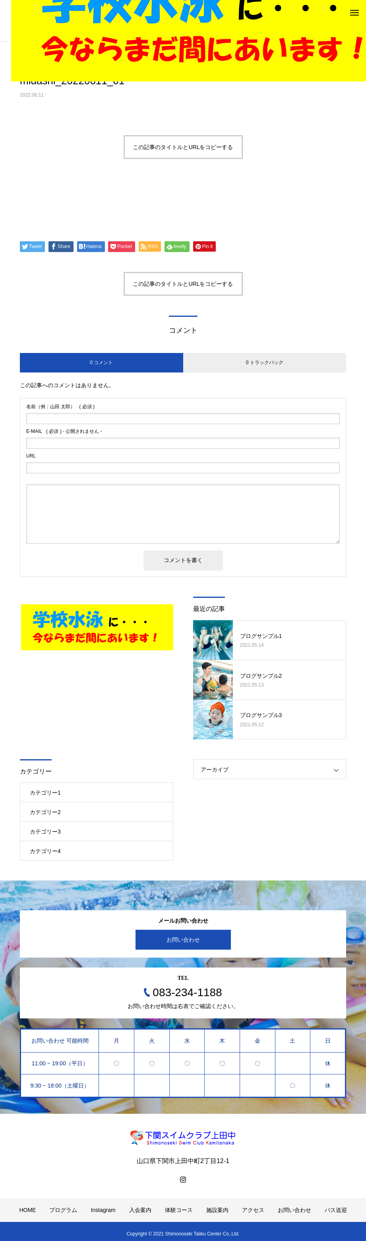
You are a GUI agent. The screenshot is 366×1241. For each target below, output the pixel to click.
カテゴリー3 (45, 831)
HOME (27, 1210)
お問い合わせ (183, 940)
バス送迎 (336, 1210)
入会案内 (140, 1210)
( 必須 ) (60, 406)
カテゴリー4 (45, 851)
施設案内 (217, 1210)
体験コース (179, 1210)
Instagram (103, 1210)
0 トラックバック (264, 362)
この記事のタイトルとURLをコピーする (183, 147)
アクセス (253, 1210)
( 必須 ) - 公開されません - (64, 431)
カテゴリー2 (45, 812)
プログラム (63, 1210)
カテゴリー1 (45, 792)
